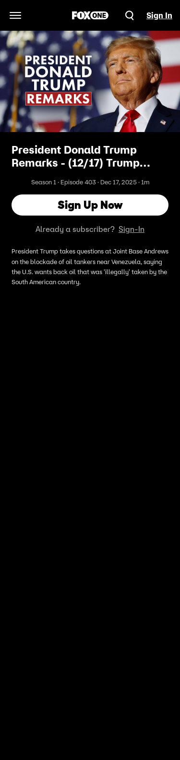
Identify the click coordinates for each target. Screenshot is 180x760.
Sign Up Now (90, 204)
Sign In (159, 15)
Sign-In (131, 229)
